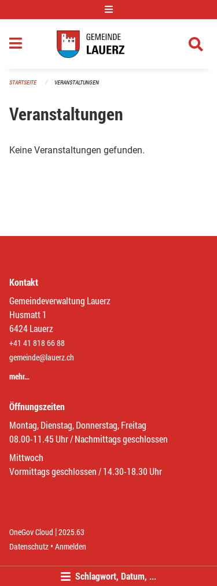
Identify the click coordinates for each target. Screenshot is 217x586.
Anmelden (70, 546)
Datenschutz (29, 546)
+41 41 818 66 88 (37, 342)
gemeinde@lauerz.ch (41, 357)
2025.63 (71, 531)
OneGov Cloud (31, 531)
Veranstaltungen (76, 82)
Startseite (22, 82)
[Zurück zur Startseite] (108, 44)
